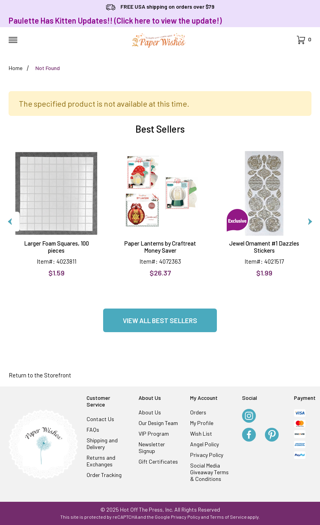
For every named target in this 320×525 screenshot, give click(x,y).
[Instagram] (249, 416)
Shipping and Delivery (102, 443)
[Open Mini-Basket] (304, 40)
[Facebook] (249, 435)
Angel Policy (204, 444)
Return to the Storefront (40, 375)
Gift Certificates (158, 461)
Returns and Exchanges (101, 461)
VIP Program (154, 433)
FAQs (93, 429)
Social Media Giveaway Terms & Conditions (209, 472)
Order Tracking (104, 474)
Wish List (201, 433)
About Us (150, 412)
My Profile (201, 423)
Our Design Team (158, 423)
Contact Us (100, 419)
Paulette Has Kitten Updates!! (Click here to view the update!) (115, 20)
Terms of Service (228, 516)
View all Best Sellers (160, 320)
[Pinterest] (272, 435)
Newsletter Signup (152, 447)
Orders (198, 412)
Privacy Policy (206, 454)
